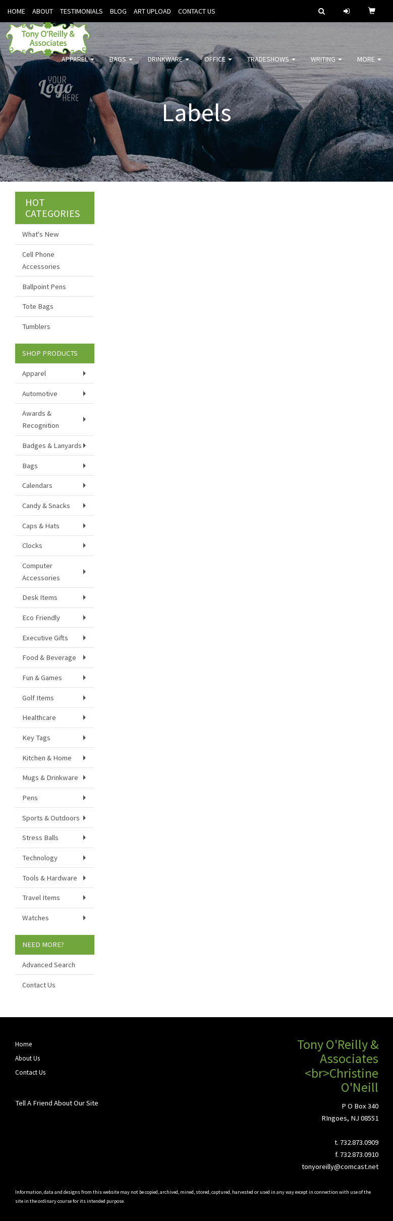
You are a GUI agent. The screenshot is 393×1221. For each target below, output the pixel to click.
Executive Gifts (45, 637)
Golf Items (38, 697)
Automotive (40, 393)
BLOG (118, 11)
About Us (27, 1058)
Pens (30, 797)
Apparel (78, 65)
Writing (326, 65)
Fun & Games (42, 677)
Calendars (37, 485)
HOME (16, 11)
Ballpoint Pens (44, 286)
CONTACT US (196, 11)
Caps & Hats (41, 525)
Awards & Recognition (40, 419)
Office (218, 65)
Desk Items (40, 597)
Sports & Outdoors (51, 817)
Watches (35, 917)
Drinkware (168, 65)
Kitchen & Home (47, 757)
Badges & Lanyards (52, 445)
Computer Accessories (41, 571)
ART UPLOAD (152, 11)
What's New (40, 234)
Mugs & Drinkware (50, 777)
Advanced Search (48, 964)
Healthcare (39, 717)
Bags (121, 65)
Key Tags (36, 737)
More (369, 65)
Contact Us (38, 984)
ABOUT (42, 11)
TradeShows (271, 65)
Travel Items (41, 897)
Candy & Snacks (46, 505)
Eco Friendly (41, 617)
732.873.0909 (359, 1142)
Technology (40, 857)
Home (23, 1044)
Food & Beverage (49, 657)
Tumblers (36, 326)
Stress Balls (40, 837)
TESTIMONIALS (81, 11)
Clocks (32, 545)
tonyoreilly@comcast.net (340, 1166)
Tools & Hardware (49, 877)
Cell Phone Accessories (41, 260)
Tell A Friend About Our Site (56, 1102)
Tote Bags (37, 306)
